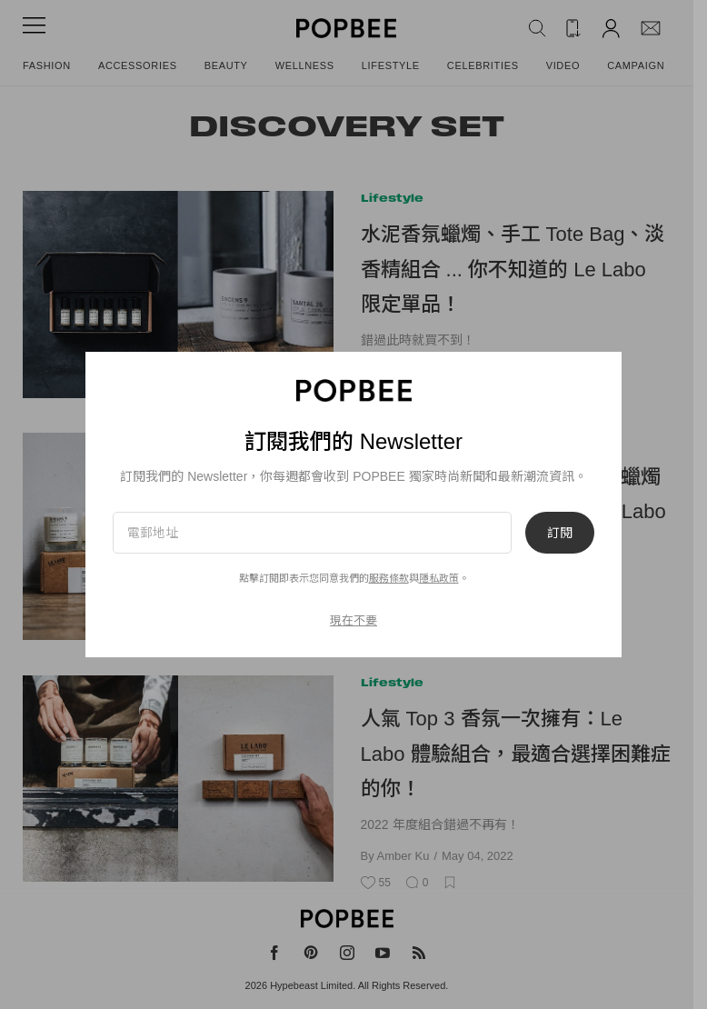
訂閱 (560, 532)
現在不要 (353, 620)
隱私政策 (439, 578)
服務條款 (389, 578)
